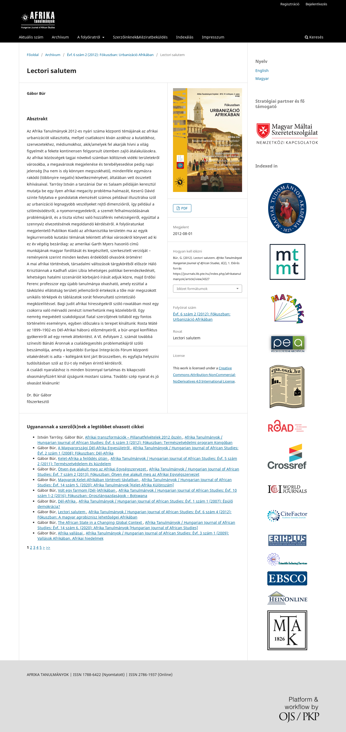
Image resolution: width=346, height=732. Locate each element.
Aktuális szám (31, 37)
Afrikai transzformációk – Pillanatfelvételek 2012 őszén (134, 437)
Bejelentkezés (316, 4)
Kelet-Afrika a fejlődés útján (83, 458)
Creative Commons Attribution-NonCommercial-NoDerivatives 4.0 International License (204, 375)
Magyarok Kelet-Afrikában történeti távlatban (99, 479)
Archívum (60, 37)
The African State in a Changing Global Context (100, 522)
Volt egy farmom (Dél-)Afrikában (87, 490)
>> (48, 547)
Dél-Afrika (67, 501)
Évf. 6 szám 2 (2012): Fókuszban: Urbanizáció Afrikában (110, 54)
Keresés (314, 37)
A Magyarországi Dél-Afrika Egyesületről (94, 447)
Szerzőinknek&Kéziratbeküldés (140, 37)
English (262, 70)
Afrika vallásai (71, 533)
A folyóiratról (89, 37)
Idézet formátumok (192, 288)
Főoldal (33, 54)
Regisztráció (289, 4)
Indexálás (184, 37)
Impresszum (213, 37)
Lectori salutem (72, 511)
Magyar (262, 78)
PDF (184, 208)
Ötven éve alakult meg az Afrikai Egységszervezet (102, 469)
